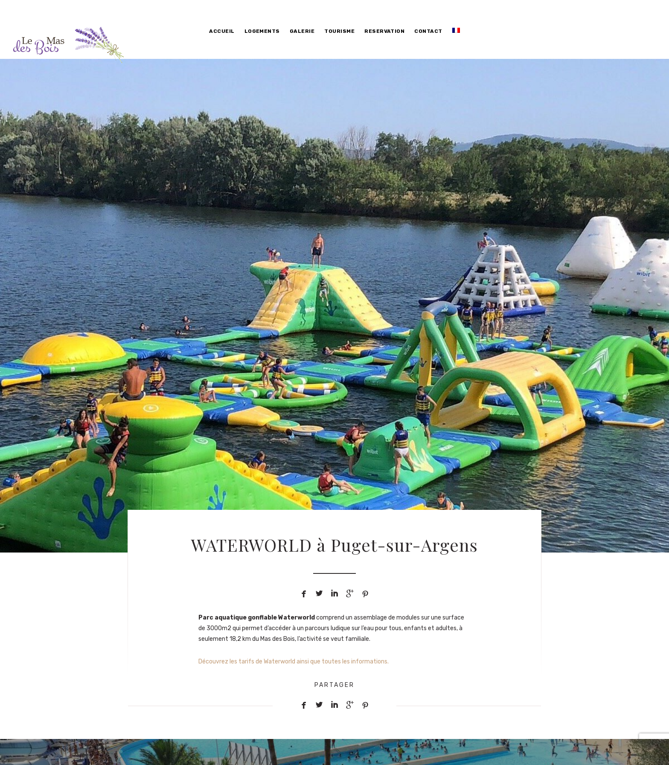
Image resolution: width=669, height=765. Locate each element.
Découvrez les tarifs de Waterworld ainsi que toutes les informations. (293, 661)
